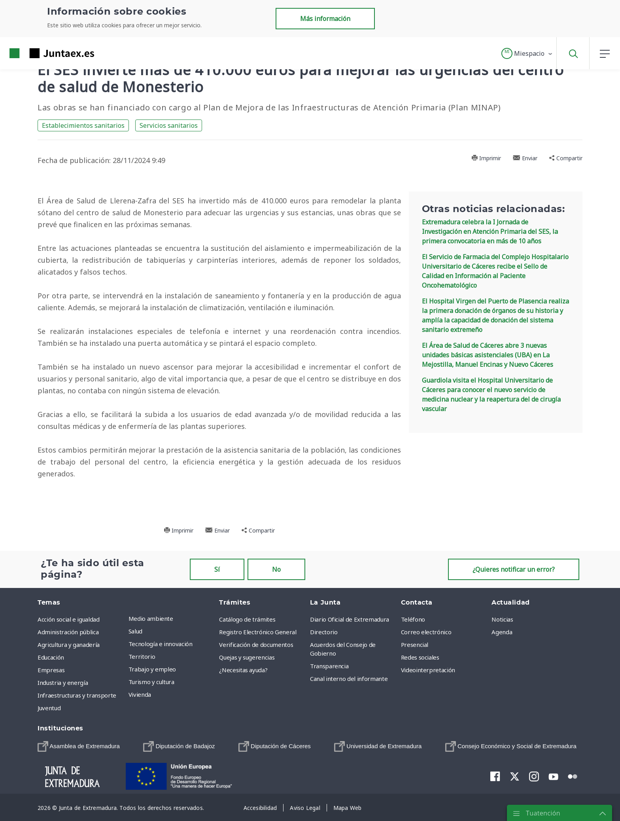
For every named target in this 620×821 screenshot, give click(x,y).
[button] (527, 53)
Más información (325, 18)
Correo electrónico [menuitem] (426, 632)
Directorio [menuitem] (324, 632)
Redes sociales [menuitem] (420, 657)
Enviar (525, 158)
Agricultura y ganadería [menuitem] (69, 644)
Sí (217, 569)
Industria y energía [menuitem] (63, 682)
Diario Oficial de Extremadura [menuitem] (349, 619)
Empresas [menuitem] (51, 670)
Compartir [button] (565, 158)
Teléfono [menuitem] (413, 619)
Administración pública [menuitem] (68, 632)
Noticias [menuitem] (502, 619)
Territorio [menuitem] (142, 656)
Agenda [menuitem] (501, 632)
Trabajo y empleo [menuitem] (152, 669)
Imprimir (486, 158)
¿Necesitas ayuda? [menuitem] (243, 670)
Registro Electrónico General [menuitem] (257, 632)
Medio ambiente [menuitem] (151, 618)
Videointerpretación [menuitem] (428, 670)
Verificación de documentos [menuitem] (256, 644)
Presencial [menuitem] (415, 644)
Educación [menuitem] (51, 657)
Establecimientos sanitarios (83, 125)
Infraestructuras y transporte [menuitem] (77, 695)
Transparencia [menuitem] (329, 666)
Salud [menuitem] (135, 631)
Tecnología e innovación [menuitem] (161, 644)
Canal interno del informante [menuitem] (349, 679)
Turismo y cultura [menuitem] (151, 682)
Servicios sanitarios (169, 125)
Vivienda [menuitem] (140, 694)
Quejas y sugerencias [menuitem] (246, 657)
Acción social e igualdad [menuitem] (69, 619)
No (276, 569)
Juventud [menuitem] (49, 708)
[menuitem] (79, 746)
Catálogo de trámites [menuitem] (247, 619)
